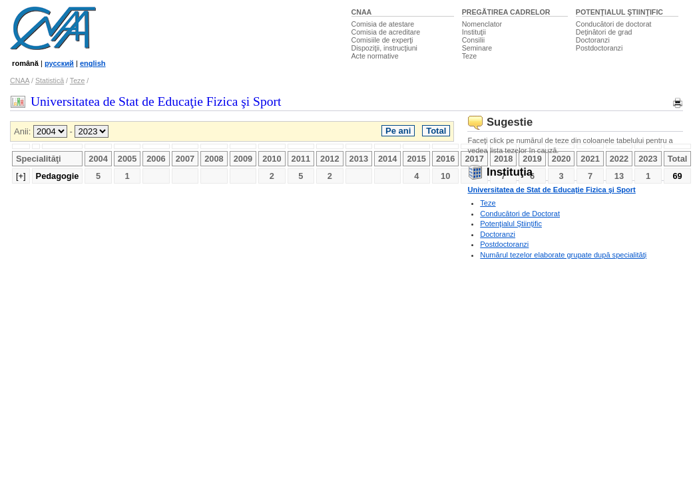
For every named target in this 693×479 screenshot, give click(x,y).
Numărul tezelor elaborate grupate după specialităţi (563, 255)
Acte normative (375, 56)
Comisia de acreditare (386, 32)
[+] (21, 176)
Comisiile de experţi (382, 40)
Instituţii (474, 32)
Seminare (477, 48)
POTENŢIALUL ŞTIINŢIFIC (619, 12)
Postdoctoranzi (599, 48)
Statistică (49, 80)
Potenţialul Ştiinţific (511, 224)
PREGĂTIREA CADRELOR (506, 12)
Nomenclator (482, 24)
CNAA (361, 12)
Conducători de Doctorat (520, 214)
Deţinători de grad (604, 32)
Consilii (473, 40)
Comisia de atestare (383, 24)
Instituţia (500, 172)
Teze (469, 56)
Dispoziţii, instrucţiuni (384, 48)
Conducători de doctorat (614, 24)
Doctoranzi (593, 40)
